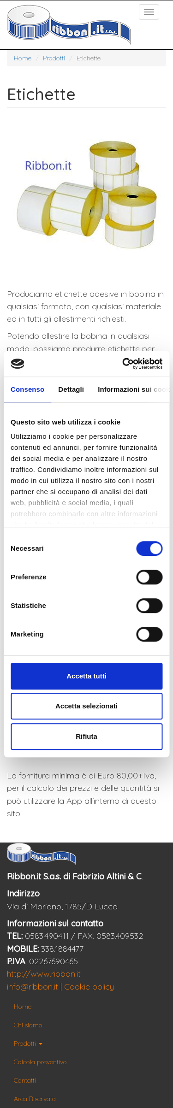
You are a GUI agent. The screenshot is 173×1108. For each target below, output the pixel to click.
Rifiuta (86, 736)
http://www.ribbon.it (44, 973)
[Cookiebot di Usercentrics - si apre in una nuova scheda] (123, 364)
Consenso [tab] (27, 389)
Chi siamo (28, 1025)
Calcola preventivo (40, 1062)
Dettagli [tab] (71, 389)
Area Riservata (35, 1099)
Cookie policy (89, 986)
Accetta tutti (86, 676)
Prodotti (54, 58)
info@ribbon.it (32, 986)
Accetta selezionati (86, 706)
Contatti (25, 1080)
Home (22, 58)
